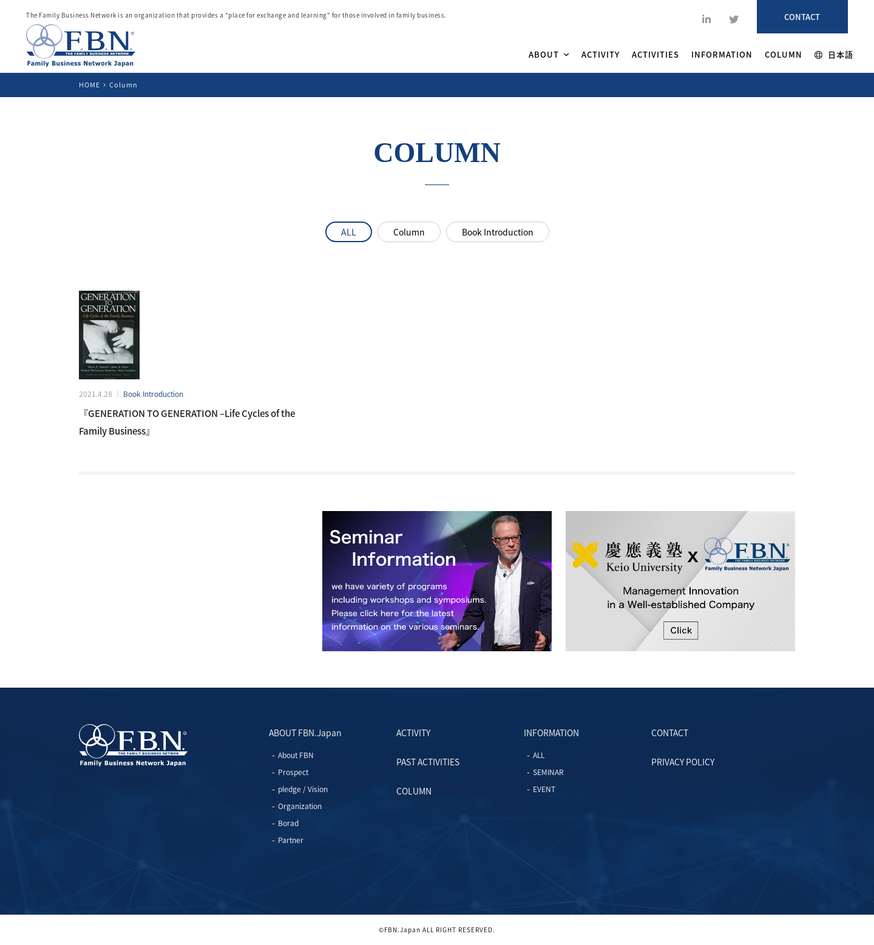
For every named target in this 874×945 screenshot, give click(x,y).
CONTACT (669, 733)
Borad (288, 823)
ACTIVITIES (655, 54)
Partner (290, 840)
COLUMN (783, 54)
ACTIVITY (600, 54)
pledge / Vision (303, 789)
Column (409, 232)
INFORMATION (722, 54)
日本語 (834, 54)
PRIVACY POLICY (682, 762)
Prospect (293, 772)
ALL (348, 232)
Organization (300, 806)
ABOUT (549, 54)
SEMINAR (548, 772)
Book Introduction (498, 232)
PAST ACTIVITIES (427, 762)
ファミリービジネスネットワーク (80, 45)
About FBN (296, 755)
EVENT (544, 789)
